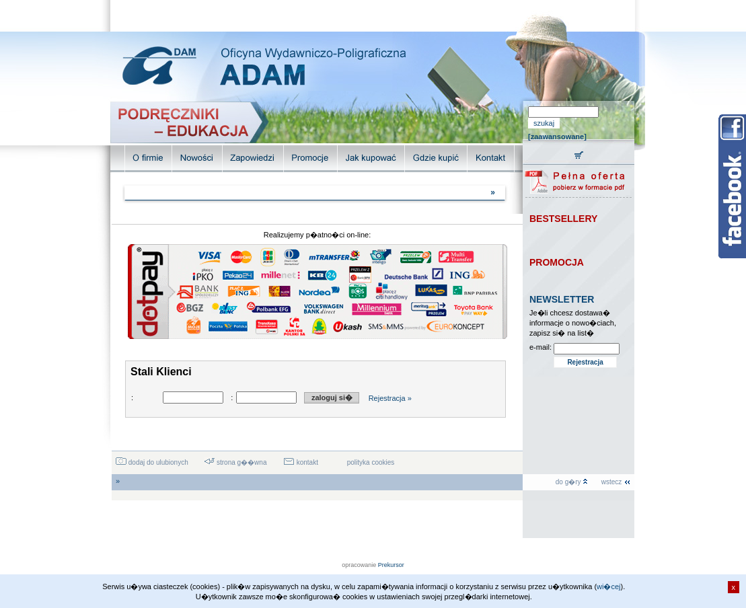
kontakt (300, 462)
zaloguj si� (331, 397)
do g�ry (572, 482)
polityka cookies (371, 462)
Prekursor (391, 565)
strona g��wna (235, 462)
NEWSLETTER (561, 299)
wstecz (616, 482)
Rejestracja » (390, 398)
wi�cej (608, 586)
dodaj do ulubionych (152, 462)
